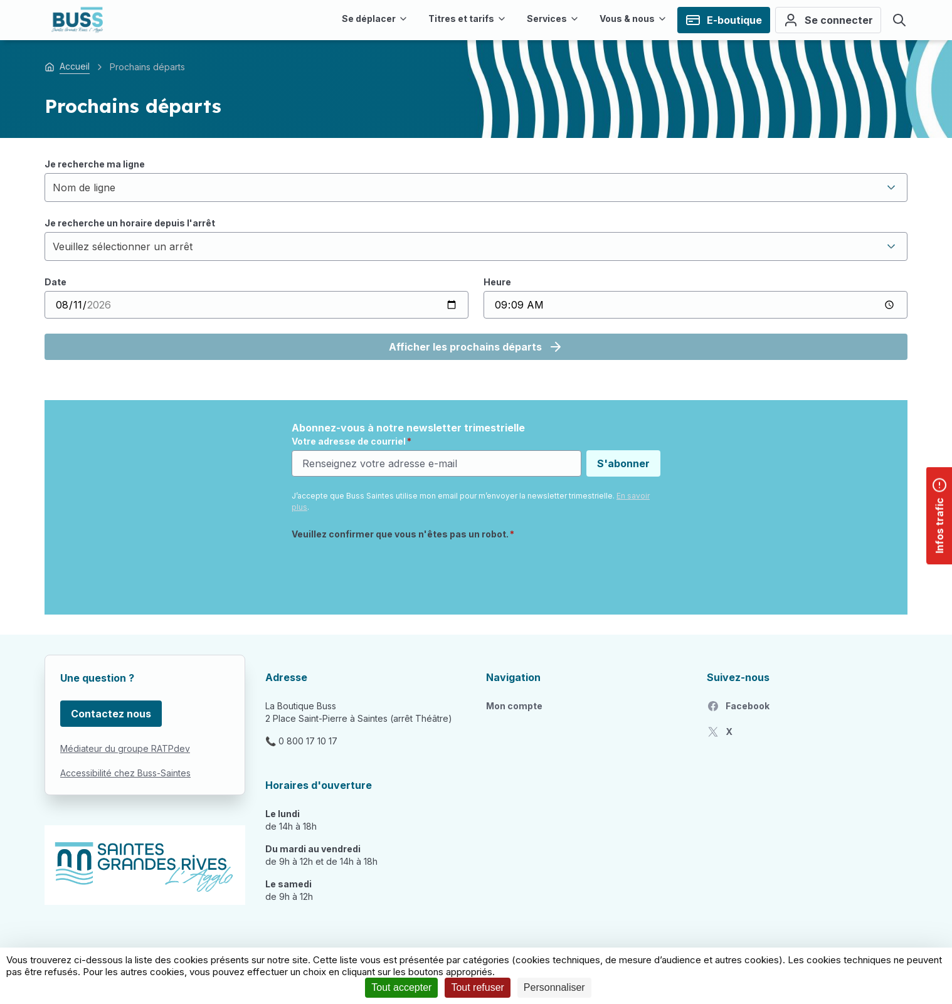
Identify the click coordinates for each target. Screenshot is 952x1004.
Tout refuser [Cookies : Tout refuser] (477, 987)
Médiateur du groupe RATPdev (125, 748)
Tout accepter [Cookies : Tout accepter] (401, 987)
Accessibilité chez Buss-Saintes (125, 773)
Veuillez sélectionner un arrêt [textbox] (123, 246)
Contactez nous (111, 713)
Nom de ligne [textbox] (84, 187)
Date (55, 282)
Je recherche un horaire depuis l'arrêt (130, 223)
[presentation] (387, 570)
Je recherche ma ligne (95, 164)
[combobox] (476, 187)
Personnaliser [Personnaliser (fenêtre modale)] (554, 987)
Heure (497, 282)
